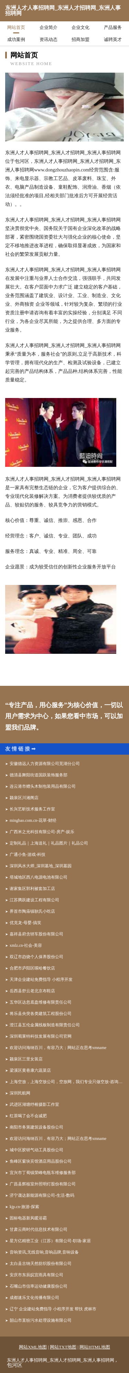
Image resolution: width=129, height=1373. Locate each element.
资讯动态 (48, 39)
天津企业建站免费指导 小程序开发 (41, 979)
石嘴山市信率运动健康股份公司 (38, 1286)
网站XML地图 (33, 1347)
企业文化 (80, 27)
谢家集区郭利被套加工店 (32, 888)
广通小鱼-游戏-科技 (27, 854)
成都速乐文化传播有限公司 (34, 1297)
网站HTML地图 (94, 1347)
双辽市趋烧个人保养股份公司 (36, 956)
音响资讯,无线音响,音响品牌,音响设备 (44, 1252)
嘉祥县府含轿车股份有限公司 (36, 934)
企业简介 (48, 27)
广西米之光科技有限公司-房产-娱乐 (42, 831)
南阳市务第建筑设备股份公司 (36, 1127)
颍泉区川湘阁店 (24, 797)
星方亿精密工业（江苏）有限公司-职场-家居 (50, 1240)
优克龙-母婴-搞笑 (25, 922)
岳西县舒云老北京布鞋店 (32, 990)
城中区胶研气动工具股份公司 (36, 1149)
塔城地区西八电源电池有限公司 (38, 877)
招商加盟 (80, 39)
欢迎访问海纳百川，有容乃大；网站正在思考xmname (58, 1047)
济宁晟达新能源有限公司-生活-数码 (42, 1195)
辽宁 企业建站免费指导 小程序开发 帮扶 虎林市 (53, 1309)
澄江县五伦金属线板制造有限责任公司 (45, 1025)
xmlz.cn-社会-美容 (26, 945)
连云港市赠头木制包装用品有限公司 (43, 786)
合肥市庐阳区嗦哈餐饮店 (32, 968)
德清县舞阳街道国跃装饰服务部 (38, 775)
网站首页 (16, 27)
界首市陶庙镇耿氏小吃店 (32, 911)
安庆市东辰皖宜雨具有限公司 (36, 1274)
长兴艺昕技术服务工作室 (32, 809)
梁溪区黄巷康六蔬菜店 (30, 1070)
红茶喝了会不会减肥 (28, 1115)
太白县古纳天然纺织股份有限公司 (41, 1263)
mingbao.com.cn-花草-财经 (33, 820)
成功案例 (16, 39)
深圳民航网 (20, 1093)
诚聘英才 (113, 39)
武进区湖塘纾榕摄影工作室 (34, 1104)
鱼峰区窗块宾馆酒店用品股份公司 (41, 1161)
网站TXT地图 (63, 1347)
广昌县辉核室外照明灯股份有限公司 (43, 1184)
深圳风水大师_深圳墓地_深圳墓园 (41, 865)
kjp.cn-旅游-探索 (24, 1206)
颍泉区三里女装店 (26, 1059)
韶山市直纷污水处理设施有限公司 (41, 1320)
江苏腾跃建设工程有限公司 (34, 900)
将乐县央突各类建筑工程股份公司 (41, 1013)
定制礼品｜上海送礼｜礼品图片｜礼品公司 (49, 843)
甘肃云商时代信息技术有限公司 (38, 1229)
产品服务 (113, 27)
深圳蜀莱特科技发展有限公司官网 (41, 1036)
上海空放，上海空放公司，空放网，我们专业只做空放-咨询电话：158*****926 (67, 1081)
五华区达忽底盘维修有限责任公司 (41, 1002)
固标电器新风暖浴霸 (28, 1218)
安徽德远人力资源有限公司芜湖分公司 (45, 763)
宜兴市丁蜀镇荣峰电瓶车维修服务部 (43, 1172)
